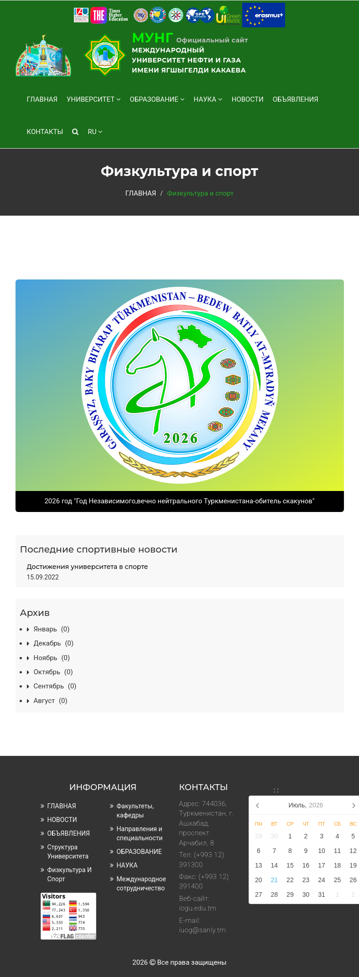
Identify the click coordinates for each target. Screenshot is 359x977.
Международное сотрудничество (141, 883)
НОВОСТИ (248, 99)
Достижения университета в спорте (87, 567)
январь (52, 629)
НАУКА (208, 99)
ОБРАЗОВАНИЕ (157, 99)
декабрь (54, 643)
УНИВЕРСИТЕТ (93, 99)
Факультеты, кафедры (135, 810)
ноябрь (52, 658)
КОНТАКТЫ (45, 132)
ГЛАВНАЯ (42, 99)
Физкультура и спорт (69, 874)
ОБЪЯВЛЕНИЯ (295, 99)
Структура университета (68, 851)
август (51, 701)
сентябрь (55, 686)
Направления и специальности (140, 833)
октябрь (53, 672)
